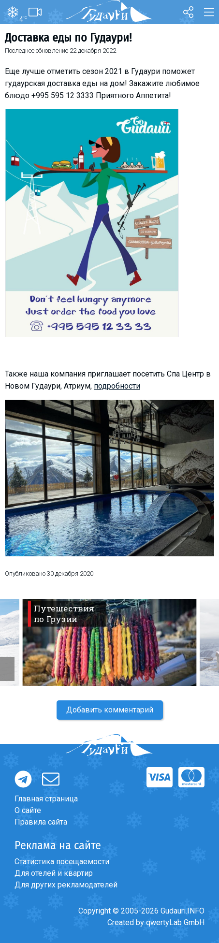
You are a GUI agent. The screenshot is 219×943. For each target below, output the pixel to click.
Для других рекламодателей (66, 884)
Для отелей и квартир (54, 873)
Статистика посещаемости (62, 861)
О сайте (28, 810)
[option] (109, 642)
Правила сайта (41, 822)
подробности (117, 386)
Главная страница (46, 798)
